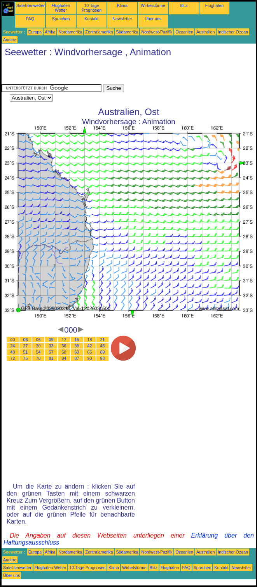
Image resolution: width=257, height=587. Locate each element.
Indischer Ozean (233, 32)
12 (64, 339)
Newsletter (122, 18)
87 (77, 358)
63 (77, 352)
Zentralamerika (99, 32)
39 (77, 345)
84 (64, 358)
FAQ (30, 18)
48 (12, 352)
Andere (9, 39)
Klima (122, 5)
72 (12, 358)
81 (51, 358)
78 (38, 358)
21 (102, 339)
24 (12, 345)
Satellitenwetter (30, 5)
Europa (35, 32)
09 (51, 339)
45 (102, 345)
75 (25, 358)
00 (12, 339)
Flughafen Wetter (61, 7)
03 (25, 339)
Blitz (183, 5)
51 (25, 352)
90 (89, 358)
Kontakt (91, 18)
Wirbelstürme (153, 5)
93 (102, 358)
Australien (205, 32)
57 (51, 352)
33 (51, 345)
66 (89, 352)
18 (89, 339)
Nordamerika (70, 32)
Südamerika (127, 32)
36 (64, 345)
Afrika (50, 32)
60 (64, 352)
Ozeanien (184, 32)
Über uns (153, 18)
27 (25, 345)
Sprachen (61, 18)
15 (77, 339)
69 (102, 352)
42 (89, 345)
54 (38, 352)
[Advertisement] (93, 72)
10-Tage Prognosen (92, 7)
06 (38, 339)
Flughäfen (214, 5)
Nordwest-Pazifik (156, 32)
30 (38, 345)
